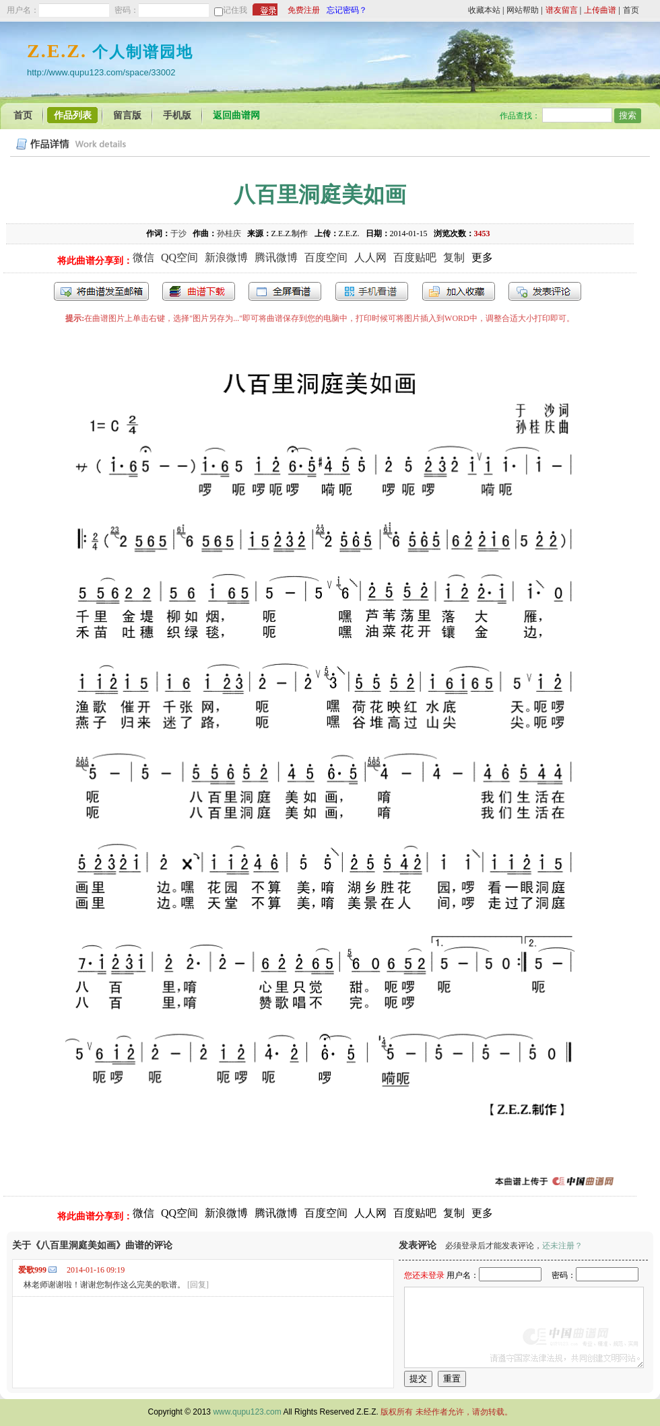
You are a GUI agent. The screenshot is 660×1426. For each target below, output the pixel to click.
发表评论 (544, 291)
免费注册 (304, 10)
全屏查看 (285, 291)
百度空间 (326, 257)
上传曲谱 (600, 10)
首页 (631, 10)
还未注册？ (562, 1245)
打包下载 (198, 291)
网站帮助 (522, 10)
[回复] (198, 1284)
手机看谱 (372, 291)
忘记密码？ (347, 10)
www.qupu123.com (247, 1412)
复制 (454, 257)
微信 (143, 257)
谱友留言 (562, 10)
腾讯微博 (276, 257)
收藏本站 (484, 10)
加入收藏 (458, 291)
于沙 (178, 233)
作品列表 (73, 115)
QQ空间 (179, 257)
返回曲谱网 (236, 115)
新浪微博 (226, 257)
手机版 (177, 115)
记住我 (235, 10)
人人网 (370, 257)
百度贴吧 (414, 257)
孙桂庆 (229, 233)
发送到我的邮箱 (101, 291)
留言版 (127, 115)
